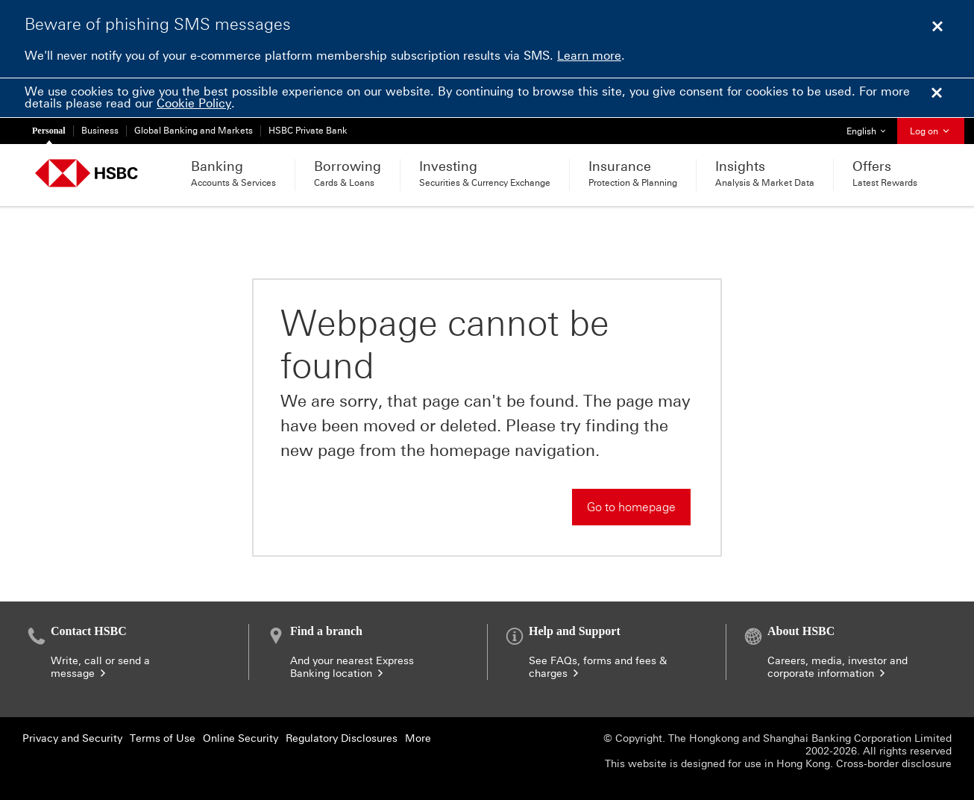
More (418, 738)
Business (100, 130)
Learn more (589, 56)
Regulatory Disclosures (342, 738)
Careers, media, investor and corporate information (837, 667)
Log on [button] (931, 131)
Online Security (240, 738)
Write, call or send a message (100, 667)
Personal (49, 130)
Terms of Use (162, 738)
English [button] (871, 127)
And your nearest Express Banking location (352, 667)
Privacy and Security (72, 738)
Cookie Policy (194, 103)
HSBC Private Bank (308, 130)
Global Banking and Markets (193, 130)
